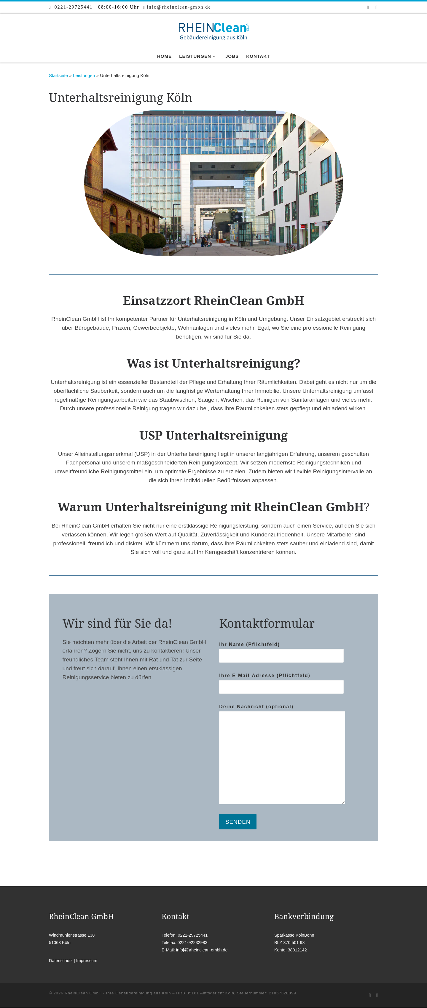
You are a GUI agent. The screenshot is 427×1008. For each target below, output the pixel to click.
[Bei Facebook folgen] (368, 7)
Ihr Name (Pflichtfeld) (281, 652)
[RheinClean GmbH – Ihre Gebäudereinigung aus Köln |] (213, 30)
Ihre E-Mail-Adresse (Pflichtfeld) (281, 683)
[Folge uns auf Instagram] (376, 7)
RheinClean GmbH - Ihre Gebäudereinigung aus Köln (118, 993)
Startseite (58, 75)
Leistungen (84, 75)
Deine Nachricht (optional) (282, 754)
